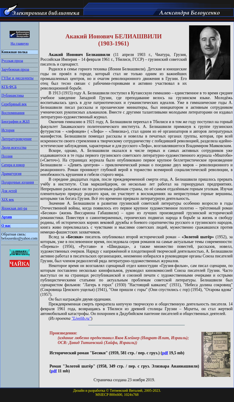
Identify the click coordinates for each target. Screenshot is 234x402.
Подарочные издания (17, 182)
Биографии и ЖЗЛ (15, 121)
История (7, 130)
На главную (19, 43)
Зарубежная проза (15, 69)
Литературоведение (16, 139)
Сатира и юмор (13, 165)
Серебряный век (14, 104)
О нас (6, 225)
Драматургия (11, 173)
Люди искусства (13, 147)
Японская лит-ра (14, 208)
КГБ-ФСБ (9, 87)
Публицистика (12, 95)
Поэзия (7, 156)
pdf (165, 353)
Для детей (9, 191)
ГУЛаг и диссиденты (17, 78)
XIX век (7, 199)
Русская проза (12, 61)
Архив (6, 217)
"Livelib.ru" (81, 318)
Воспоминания (12, 113)
